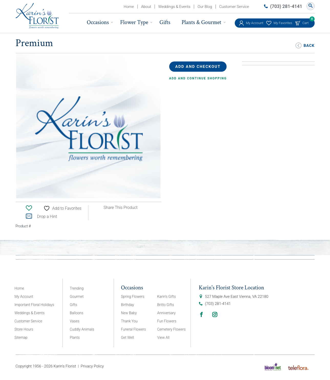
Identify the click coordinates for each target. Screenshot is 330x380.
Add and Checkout (198, 66)
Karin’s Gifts (166, 296)
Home (129, 6)
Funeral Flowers (133, 329)
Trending (77, 288)
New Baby (129, 313)
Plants (75, 337)
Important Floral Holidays (34, 305)
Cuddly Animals (82, 329)
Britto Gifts (165, 305)
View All (163, 337)
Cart (305, 21)
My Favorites (282, 23)
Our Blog (205, 6)
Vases (74, 321)
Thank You (129, 321)
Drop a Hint (41, 216)
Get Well (127, 337)
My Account (254, 23)
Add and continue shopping (198, 78)
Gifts (164, 22)
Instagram (214, 314)
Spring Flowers (132, 296)
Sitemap (21, 337)
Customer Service (234, 6)
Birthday (127, 305)
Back (309, 45)
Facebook (201, 314)
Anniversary (166, 313)
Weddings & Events (174, 6)
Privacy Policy (92, 366)
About (146, 6)
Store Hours (24, 329)
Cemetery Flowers (171, 329)
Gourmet (77, 296)
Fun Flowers (166, 321)
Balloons (76, 313)
